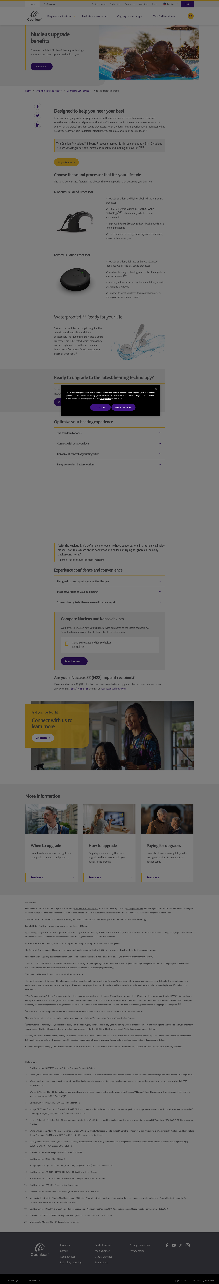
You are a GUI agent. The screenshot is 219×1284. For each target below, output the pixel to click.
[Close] (156, 388)
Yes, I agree (100, 407)
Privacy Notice (105, 398)
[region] (110, 400)
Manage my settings (123, 407)
